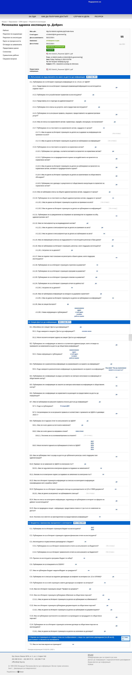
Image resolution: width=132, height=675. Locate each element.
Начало (4, 22)
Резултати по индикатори (12, 34)
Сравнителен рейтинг (11, 55)
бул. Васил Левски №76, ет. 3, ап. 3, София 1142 (29, 656)
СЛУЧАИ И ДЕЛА (81, 16)
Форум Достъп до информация (99, 662)
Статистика (7, 51)
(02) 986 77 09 (40, 659)
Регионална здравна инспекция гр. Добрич (32, 24)
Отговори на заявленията (12, 44)
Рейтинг (6, 30)
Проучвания (13, 22)
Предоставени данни (11, 48)
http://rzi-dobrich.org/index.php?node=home (60, 31)
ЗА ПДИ (32, 16)
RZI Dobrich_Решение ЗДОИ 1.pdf (61, 54)
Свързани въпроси (10, 59)
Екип (10, 668)
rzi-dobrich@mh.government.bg (56, 34)
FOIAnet (90, 664)
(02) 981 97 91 (28, 659)
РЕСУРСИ (99, 16)
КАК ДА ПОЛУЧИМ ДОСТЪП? (54, 16)
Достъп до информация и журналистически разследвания (109, 660)
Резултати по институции (37, 22)
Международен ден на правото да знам (102, 657)
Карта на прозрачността (12, 41)
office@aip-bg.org (18, 662)
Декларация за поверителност (25, 668)
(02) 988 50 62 (17, 659)
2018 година (23, 22)
